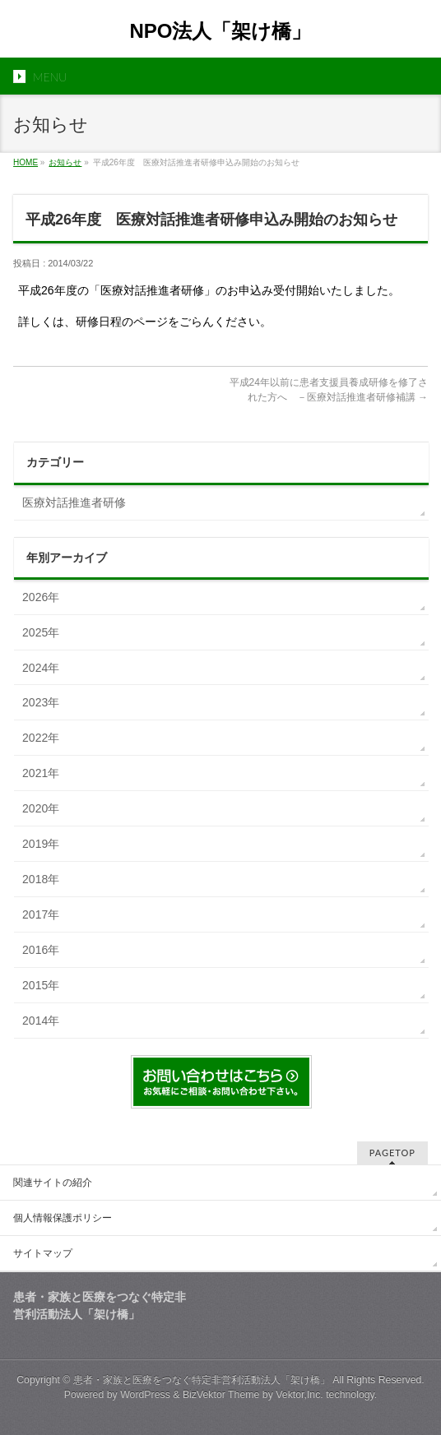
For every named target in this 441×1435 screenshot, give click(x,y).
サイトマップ (42, 1253)
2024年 (40, 667)
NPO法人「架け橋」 (230, 31)
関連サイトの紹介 (52, 1182)
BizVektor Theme (221, 1394)
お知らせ (65, 162)
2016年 (40, 949)
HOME (25, 162)
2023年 (40, 702)
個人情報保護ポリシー (62, 1218)
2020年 (40, 808)
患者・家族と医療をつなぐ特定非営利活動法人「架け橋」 (201, 1380)
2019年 (40, 843)
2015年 (40, 985)
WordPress (145, 1394)
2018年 (40, 879)
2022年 (40, 737)
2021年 (40, 773)
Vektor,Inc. (299, 1394)
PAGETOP (392, 1152)
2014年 (40, 1020)
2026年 (40, 597)
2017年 (40, 914)
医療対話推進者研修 (74, 502)
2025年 (40, 632)
